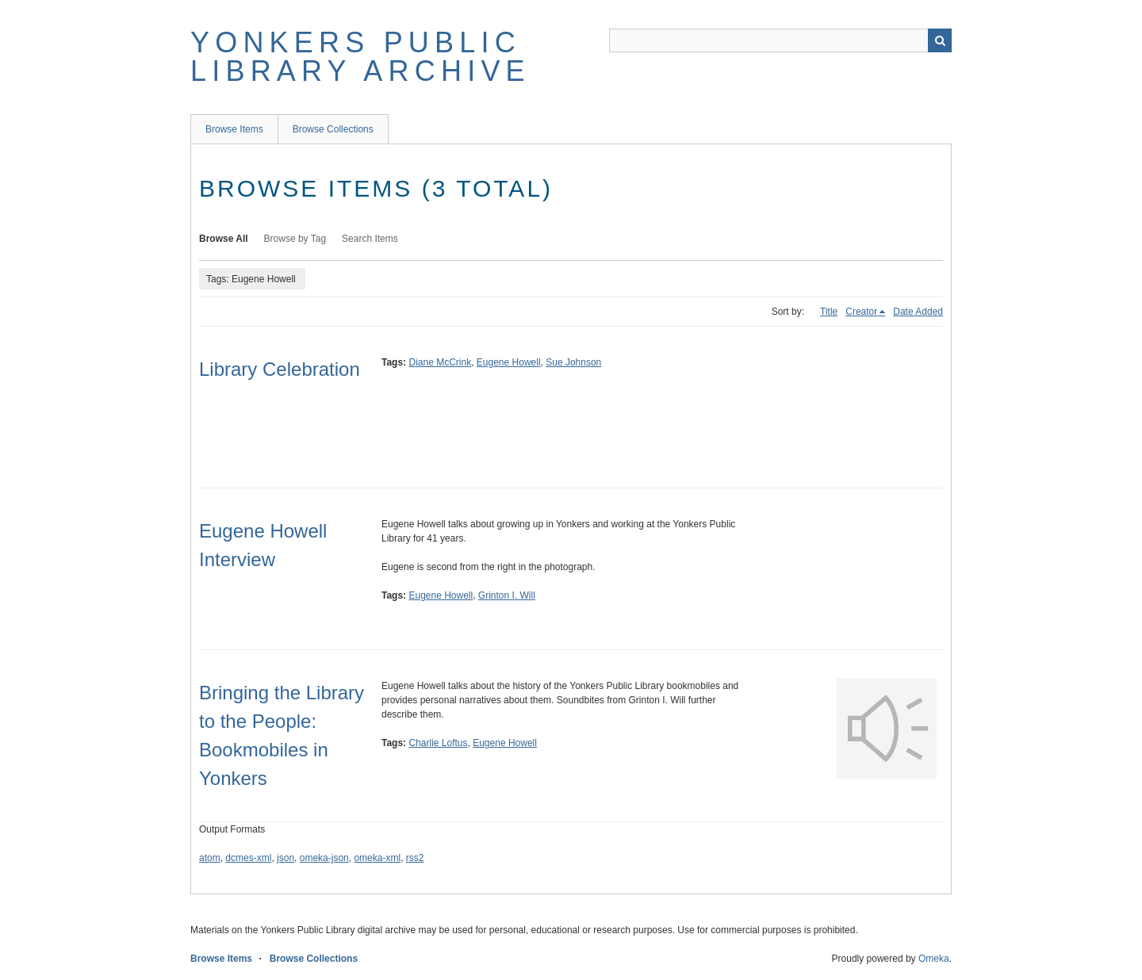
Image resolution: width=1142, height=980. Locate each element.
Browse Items (234, 129)
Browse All (223, 238)
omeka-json (324, 857)
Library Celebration (279, 369)
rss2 (415, 857)
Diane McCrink (439, 362)
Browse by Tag (295, 238)
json (285, 857)
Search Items (370, 238)
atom (209, 857)
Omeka (933, 958)
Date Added (918, 311)
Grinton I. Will (506, 595)
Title (828, 311)
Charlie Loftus (437, 742)
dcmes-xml (248, 857)
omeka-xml (377, 857)
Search (940, 40)
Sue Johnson (573, 362)
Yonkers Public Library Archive (360, 56)
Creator (861, 311)
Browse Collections (333, 129)
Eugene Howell (509, 362)
